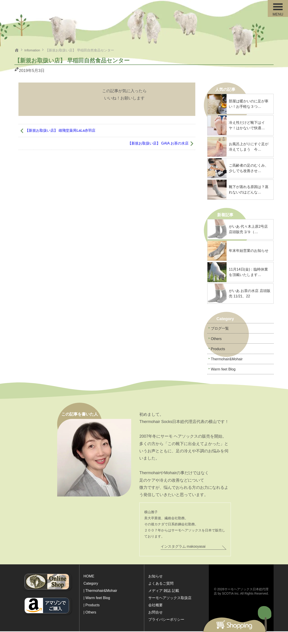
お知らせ (155, 577)
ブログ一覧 (220, 329)
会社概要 (155, 606)
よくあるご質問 (160, 584)
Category (90, 584)
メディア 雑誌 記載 (163, 591)
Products (218, 349)
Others (216, 339)
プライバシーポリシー (166, 620)
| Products (91, 606)
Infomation (32, 50)
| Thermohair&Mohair (100, 591)
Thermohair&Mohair (227, 360)
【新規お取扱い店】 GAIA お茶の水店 (158, 143)
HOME (88, 577)
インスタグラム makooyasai (183, 547)
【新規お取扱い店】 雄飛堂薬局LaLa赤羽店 (60, 130)
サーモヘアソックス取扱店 (169, 598)
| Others (89, 613)
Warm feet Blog (223, 370)
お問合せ (155, 613)
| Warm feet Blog (96, 598)
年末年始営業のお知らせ (248, 251)
